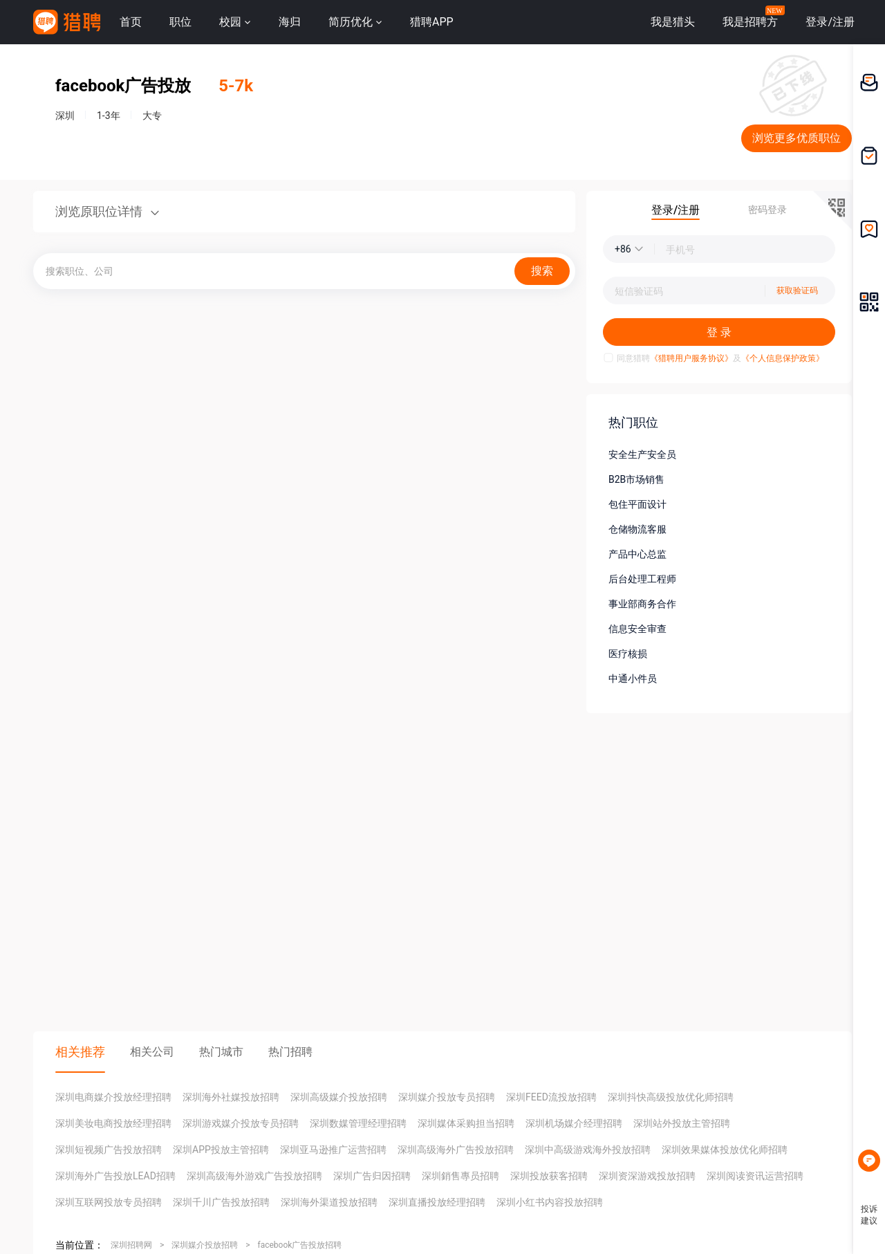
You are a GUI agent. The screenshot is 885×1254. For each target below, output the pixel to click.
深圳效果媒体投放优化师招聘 (725, 1149)
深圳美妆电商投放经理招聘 (113, 1123)
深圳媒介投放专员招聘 (446, 1097)
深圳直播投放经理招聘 (437, 1202)
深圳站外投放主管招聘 (681, 1123)
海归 (290, 21)
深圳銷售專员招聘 (460, 1175)
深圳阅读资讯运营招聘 (755, 1175)
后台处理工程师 (642, 578)
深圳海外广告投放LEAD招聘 (115, 1175)
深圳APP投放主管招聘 (221, 1149)
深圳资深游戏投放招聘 (647, 1175)
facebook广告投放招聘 (300, 1245)
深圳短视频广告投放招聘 (108, 1149)
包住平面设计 (637, 504)
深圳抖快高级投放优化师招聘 (671, 1097)
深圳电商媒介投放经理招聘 (113, 1097)
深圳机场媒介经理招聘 (573, 1123)
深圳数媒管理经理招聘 (358, 1123)
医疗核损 (627, 653)
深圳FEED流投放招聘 (551, 1097)
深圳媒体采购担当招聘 (466, 1123)
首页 (131, 21)
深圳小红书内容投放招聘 (549, 1202)
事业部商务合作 (642, 603)
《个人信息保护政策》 (782, 358)
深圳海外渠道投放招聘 (329, 1202)
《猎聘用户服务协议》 (691, 358)
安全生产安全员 (642, 454)
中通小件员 (632, 678)
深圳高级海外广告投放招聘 (456, 1149)
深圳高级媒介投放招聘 (338, 1097)
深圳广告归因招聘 (372, 1175)
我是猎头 (673, 21)
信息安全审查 (637, 628)
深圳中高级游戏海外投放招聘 (588, 1149)
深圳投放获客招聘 (549, 1175)
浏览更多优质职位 (796, 138)
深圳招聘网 (131, 1245)
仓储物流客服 (637, 529)
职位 (180, 21)
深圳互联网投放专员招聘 (108, 1202)
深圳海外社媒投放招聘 (231, 1097)
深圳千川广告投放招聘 (221, 1202)
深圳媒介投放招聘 (204, 1245)
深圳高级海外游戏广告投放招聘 (254, 1175)
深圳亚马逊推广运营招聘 (333, 1149)
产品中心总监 (637, 554)
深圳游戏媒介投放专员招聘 (241, 1123)
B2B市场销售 (636, 479)
